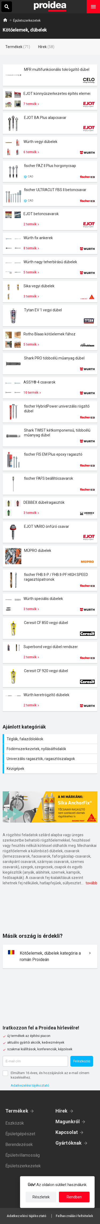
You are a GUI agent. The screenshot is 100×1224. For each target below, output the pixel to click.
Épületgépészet (20, 1133)
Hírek (61, 1111)
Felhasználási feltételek (74, 1216)
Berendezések (19, 1144)
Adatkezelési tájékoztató (30, 1085)
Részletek (41, 1197)
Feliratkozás (81, 1061)
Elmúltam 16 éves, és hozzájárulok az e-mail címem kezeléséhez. (50, 1075)
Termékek (16, 1111)
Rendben (74, 1197)
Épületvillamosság (22, 1155)
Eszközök (14, 1123)
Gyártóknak (68, 1143)
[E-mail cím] (35, 1061)
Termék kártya (50, 75)
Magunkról (67, 1121)
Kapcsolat (66, 1132)
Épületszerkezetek (27, 20)
